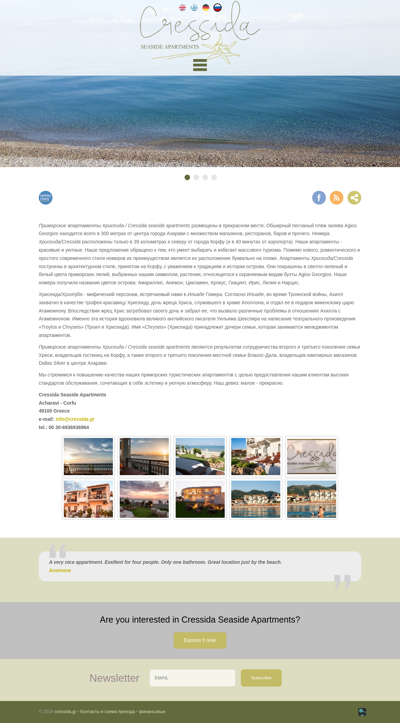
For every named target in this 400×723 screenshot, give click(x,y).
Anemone (60, 570)
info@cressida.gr (75, 419)
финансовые (152, 711)
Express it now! (200, 640)
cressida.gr (66, 711)
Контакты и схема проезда (107, 711)
